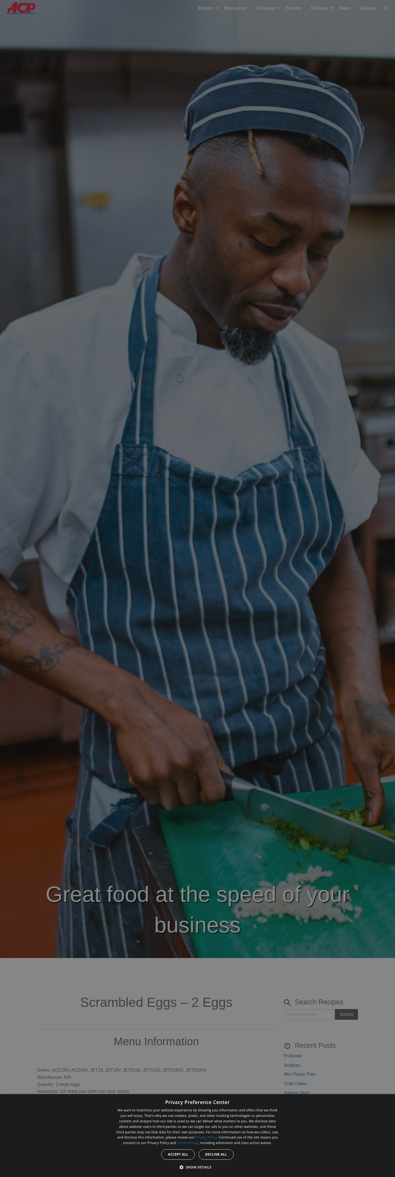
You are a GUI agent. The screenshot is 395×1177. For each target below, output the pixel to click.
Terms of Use (187, 1143)
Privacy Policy (206, 1137)
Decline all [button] (216, 1154)
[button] (197, 1167)
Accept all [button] (178, 1154)
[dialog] (197, 1135)
